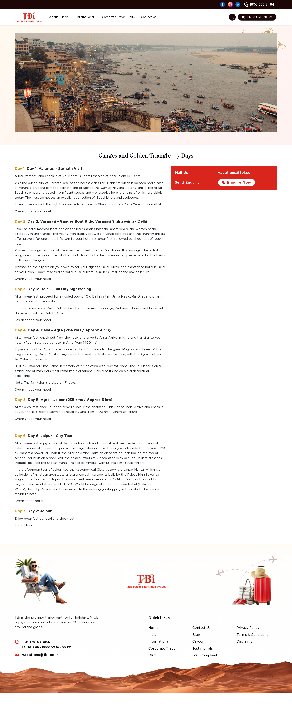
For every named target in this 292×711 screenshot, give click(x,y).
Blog (196, 635)
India (67, 17)
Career (198, 641)
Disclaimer (245, 641)
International (87, 17)
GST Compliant (204, 655)
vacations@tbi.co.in (236, 186)
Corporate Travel (114, 17)
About (53, 17)
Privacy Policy (248, 628)
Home (153, 628)
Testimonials (202, 648)
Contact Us (148, 17)
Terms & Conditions (252, 635)
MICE (133, 17)
